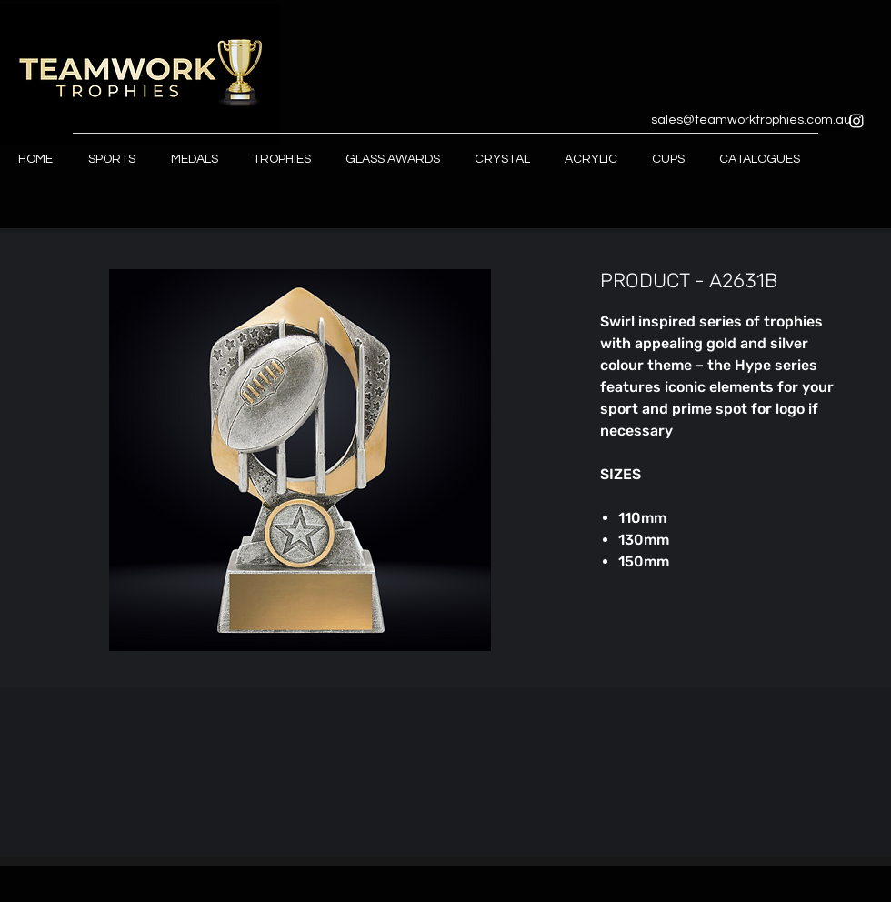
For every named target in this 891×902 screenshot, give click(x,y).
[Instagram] (856, 121)
